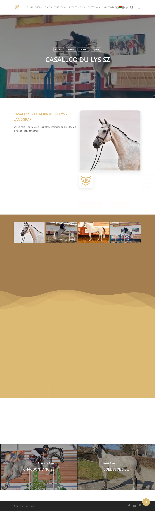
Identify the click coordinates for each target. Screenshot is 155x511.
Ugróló (96, 49)
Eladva (58, 49)
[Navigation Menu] (139, 7)
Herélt (71, 49)
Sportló (83, 49)
